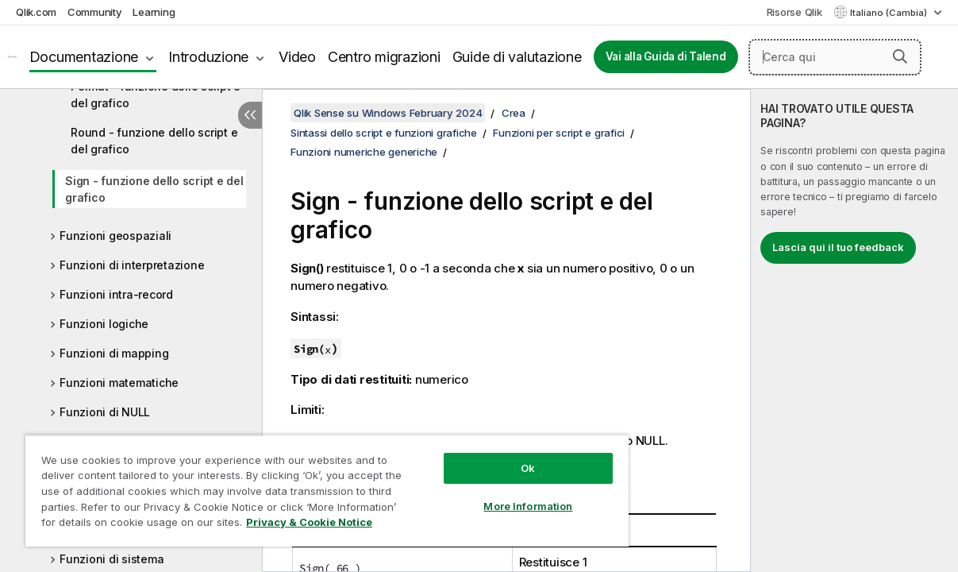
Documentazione (84, 56)
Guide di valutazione (517, 56)
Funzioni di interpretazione (132, 265)
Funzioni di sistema (112, 559)
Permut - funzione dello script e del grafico (155, 94)
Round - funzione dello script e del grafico (154, 141)
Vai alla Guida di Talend (666, 56)
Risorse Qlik (794, 12)
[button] (900, 56)
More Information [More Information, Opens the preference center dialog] (488, 494)
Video (297, 56)
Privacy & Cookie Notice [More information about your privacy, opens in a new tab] (134, 525)
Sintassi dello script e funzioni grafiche (383, 132)
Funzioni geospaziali (115, 235)
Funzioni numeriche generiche (363, 151)
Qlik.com (36, 12)
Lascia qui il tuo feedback (838, 247)
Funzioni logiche (104, 323)
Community (94, 12)
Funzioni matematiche (119, 382)
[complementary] (854, 330)
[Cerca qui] (835, 57)
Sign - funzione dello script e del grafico (154, 189)
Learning (154, 12)
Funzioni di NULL (105, 412)
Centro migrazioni (384, 56)
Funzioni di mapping (114, 353)
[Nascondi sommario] (250, 115)
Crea (513, 112)
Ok (488, 456)
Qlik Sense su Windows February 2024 (388, 112)
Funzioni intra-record (116, 294)
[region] (303, 485)
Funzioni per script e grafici (559, 132)
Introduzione (208, 56)
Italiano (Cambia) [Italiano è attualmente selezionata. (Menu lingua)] (889, 12)
